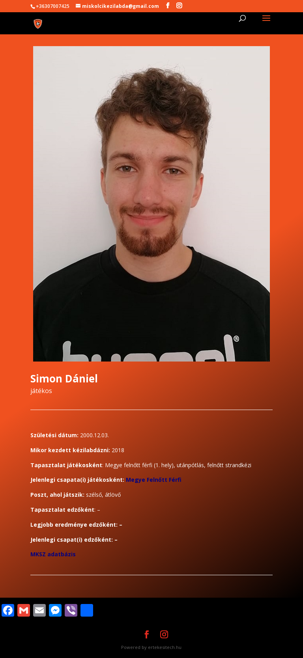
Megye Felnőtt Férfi (153, 479)
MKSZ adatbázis (53, 554)
